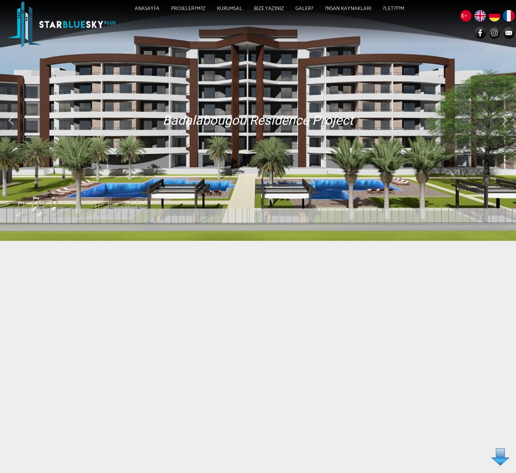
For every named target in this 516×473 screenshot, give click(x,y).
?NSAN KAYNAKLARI (348, 8)
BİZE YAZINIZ (269, 8)
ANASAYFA (147, 8)
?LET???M (393, 8)
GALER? (304, 8)
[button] (11, 120)
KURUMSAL (229, 8)
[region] (258, 120)
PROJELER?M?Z (188, 8)
